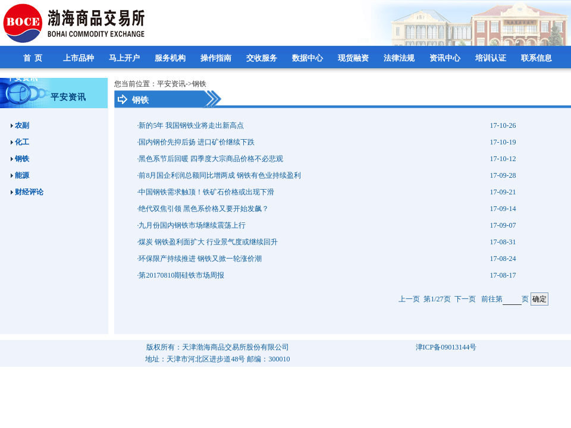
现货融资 (354, 58)
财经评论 (27, 192)
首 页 (34, 58)
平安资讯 (23, 77)
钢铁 (20, 159)
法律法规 (400, 58)
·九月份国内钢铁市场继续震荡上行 (191, 225)
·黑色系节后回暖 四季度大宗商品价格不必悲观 (210, 159)
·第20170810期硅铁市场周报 (180, 275)
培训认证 (491, 58)
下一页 (465, 299)
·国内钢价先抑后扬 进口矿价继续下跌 (196, 142)
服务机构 (171, 58)
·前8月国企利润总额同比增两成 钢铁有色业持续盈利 (219, 175)
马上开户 (125, 58)
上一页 (409, 299)
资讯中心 (445, 58)
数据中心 (308, 58)
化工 (20, 142)
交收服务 (262, 58)
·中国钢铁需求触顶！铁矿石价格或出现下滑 (205, 192)
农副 (20, 125)
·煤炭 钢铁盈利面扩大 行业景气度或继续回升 (207, 242)
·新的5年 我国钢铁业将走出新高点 (190, 125)
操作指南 (216, 58)
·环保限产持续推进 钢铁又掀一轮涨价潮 (199, 258)
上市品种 (79, 58)
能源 (20, 175)
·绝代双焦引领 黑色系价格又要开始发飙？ (203, 208)
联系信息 (537, 58)
